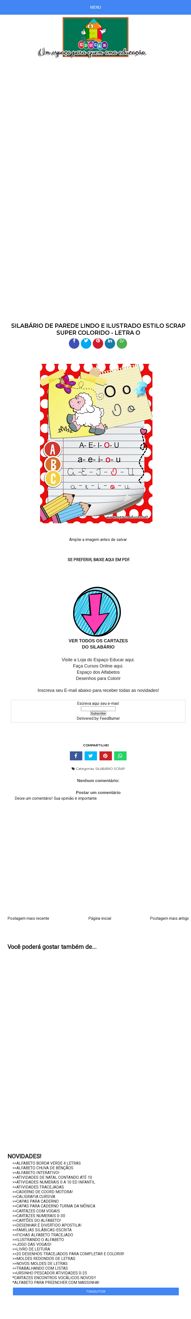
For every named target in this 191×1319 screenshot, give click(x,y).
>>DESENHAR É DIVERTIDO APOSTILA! (47, 1225)
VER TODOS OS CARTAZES (98, 640)
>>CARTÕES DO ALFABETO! (36, 1220)
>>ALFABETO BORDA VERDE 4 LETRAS (46, 1163)
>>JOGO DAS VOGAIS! (31, 1244)
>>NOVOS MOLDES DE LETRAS (40, 1263)
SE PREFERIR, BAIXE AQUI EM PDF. (99, 559)
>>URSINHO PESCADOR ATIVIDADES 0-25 (49, 1273)
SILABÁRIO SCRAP (110, 769)
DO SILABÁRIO (98, 647)
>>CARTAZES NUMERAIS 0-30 (38, 1215)
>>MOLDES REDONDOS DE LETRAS (43, 1258)
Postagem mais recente (28, 918)
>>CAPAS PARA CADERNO (35, 1201)
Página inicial (99, 918)
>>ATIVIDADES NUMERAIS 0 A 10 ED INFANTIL (53, 1182)
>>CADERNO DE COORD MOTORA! (42, 1191)
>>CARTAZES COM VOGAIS (36, 1211)
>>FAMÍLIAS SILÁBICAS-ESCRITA (42, 1230)
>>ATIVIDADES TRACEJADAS (38, 1187)
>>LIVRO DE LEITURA (31, 1249)
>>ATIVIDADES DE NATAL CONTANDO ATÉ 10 (52, 1177)
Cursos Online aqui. (104, 665)
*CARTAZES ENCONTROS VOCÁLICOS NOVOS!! (54, 1277)
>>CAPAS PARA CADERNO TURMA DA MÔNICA (53, 1206)
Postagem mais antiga (169, 918)
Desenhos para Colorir (98, 678)
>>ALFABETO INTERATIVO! (35, 1172)
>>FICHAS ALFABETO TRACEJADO (42, 1235)
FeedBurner (110, 718)
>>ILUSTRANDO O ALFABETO (38, 1239)
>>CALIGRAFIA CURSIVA (33, 1196)
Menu (95, 7)
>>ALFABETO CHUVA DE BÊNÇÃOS (42, 1168)
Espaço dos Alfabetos (98, 672)
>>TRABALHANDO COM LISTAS (40, 1268)
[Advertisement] (95, 106)
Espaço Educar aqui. (114, 659)
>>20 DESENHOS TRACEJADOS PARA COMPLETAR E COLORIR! (68, 1254)
